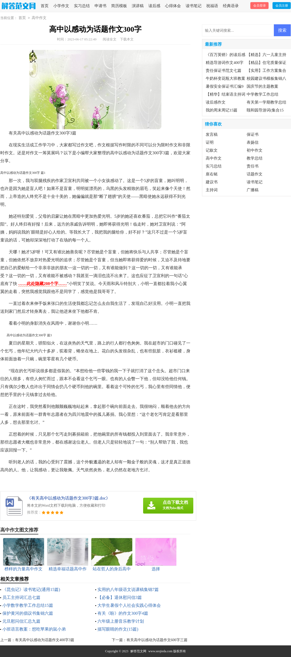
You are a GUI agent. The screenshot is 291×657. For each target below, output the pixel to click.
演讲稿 (138, 6)
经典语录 (231, 6)
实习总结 (82, 6)
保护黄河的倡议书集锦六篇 (27, 613)
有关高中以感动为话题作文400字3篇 (44, 640)
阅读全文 (109, 39)
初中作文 (254, 150)
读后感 (154, 6)
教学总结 (254, 158)
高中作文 (39, 18)
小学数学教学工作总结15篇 (27, 605)
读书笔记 (193, 6)
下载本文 (127, 39)
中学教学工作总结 (262, 94)
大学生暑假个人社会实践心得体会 (129, 605)
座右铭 (212, 174)
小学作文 (61, 6)
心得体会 (173, 6)
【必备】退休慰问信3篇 (119, 597)
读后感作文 (216, 102)
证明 (210, 142)
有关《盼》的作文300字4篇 (122, 613)
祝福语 (212, 6)
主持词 (212, 190)
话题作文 (254, 174)
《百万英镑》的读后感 (225, 55)
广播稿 (253, 190)
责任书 (253, 166)
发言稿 (212, 134)
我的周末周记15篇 (221, 110)
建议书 (212, 182)
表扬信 (253, 142)
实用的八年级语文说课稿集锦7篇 (128, 589)
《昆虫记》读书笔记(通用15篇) (31, 589)
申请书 (100, 6)
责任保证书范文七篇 (223, 70)
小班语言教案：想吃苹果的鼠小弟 (34, 629)
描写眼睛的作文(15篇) (117, 629)
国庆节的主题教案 (262, 86)
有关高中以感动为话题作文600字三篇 (156, 640)
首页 (45, 6)
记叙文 (212, 150)
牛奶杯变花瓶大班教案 (225, 78)
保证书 (253, 134)
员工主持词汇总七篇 (21, 597)
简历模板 (119, 6)
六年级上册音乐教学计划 (120, 621)
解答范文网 (138, 651)
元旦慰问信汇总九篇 (21, 621)
